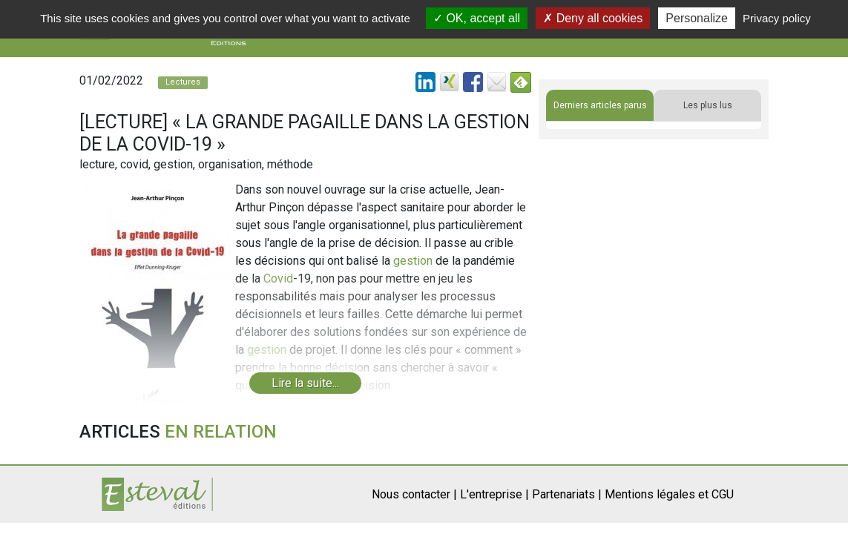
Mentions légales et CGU (669, 494)
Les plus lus (707, 105)
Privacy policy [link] (777, 18)
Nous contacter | (414, 494)
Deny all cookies (592, 18)
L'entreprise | (494, 494)
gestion (413, 261)
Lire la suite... (305, 383)
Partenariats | (567, 494)
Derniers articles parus (600, 105)
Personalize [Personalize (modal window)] (696, 18)
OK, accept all (476, 18)
